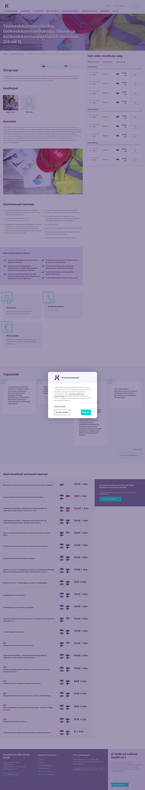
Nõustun (86, 412)
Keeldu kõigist (62, 412)
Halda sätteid (59, 406)
